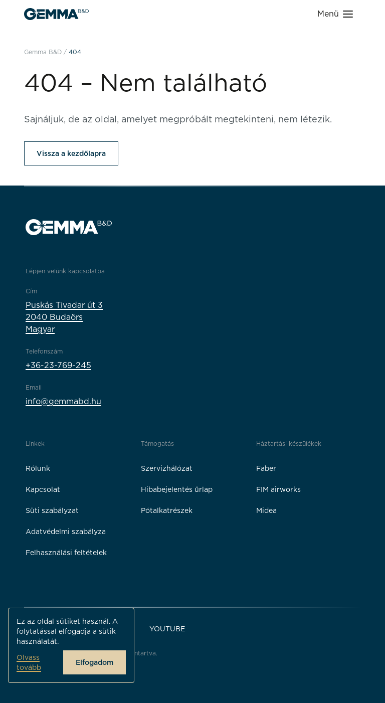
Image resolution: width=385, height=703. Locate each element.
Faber (266, 468)
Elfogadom (94, 662)
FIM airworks (278, 489)
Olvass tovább (29, 662)
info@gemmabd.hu (63, 401)
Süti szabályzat (52, 510)
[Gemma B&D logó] (56, 14)
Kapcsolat (43, 489)
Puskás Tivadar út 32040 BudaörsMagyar (64, 317)
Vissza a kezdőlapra (71, 153)
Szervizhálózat (166, 468)
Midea (266, 510)
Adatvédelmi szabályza (66, 532)
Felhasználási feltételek (66, 553)
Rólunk (38, 468)
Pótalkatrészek (166, 510)
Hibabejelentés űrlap (177, 489)
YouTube (167, 629)
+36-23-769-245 (58, 365)
